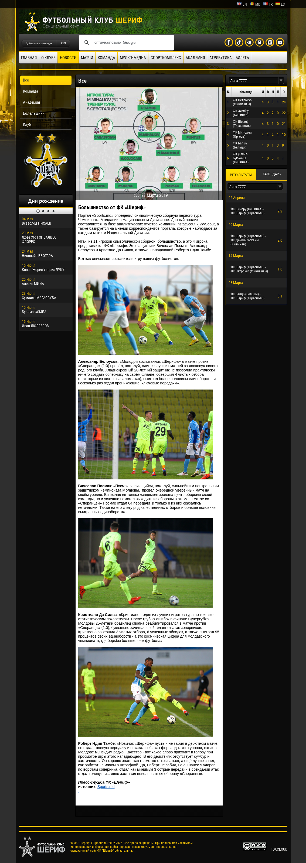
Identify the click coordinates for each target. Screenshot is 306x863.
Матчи (87, 57)
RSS (63, 43)
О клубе (48, 57)
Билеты (243, 57)
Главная (29, 57)
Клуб (27, 124)
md (255, 4)
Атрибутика (220, 57)
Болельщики (34, 113)
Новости (68, 57)
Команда (106, 57)
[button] (281, 80)
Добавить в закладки (39, 43)
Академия (195, 57)
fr (268, 4)
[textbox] (253, 80)
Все (26, 80)
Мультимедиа (133, 57)
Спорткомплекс (166, 57)
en (242, 4)
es (280, 4)
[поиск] (125, 42)
